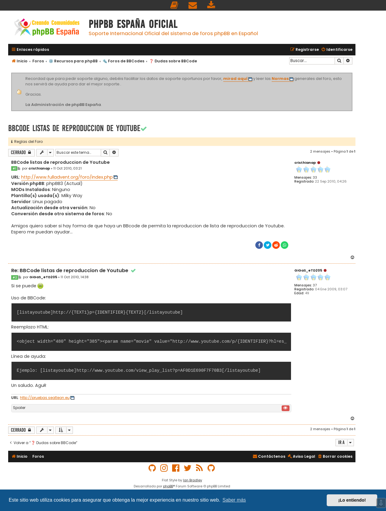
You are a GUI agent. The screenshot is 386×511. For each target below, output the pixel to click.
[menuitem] (174, 5)
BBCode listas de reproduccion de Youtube (74, 128)
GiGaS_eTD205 (308, 270)
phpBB (168, 486)
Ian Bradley (192, 480)
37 (315, 285)
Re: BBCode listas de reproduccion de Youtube (74, 271)
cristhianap (305, 162)
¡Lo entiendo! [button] (352, 500)
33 (315, 178)
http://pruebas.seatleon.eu (45, 397)
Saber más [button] (234, 500)
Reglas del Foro (27, 141)
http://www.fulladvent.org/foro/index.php (67, 177)
